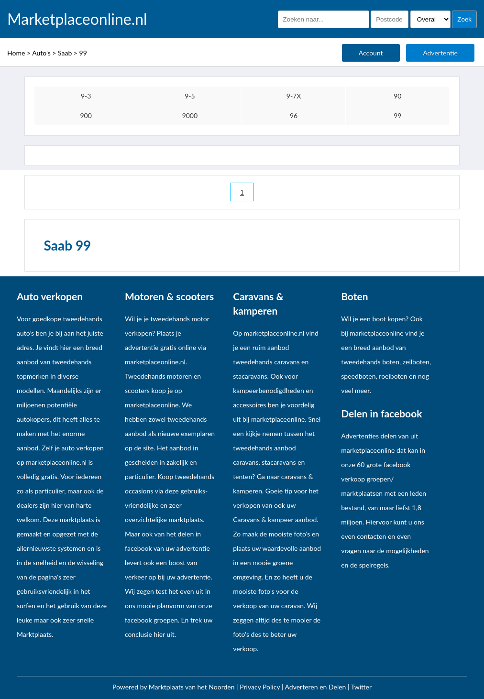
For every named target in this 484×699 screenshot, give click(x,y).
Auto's (41, 53)
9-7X (293, 96)
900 (86, 115)
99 (83, 53)
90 (397, 96)
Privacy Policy (261, 687)
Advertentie (440, 53)
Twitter (361, 687)
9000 (190, 115)
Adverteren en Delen (315, 687)
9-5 (190, 96)
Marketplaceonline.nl (77, 19)
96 (293, 115)
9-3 (86, 96)
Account (371, 53)
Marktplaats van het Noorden (192, 687)
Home (16, 53)
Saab (65, 53)
